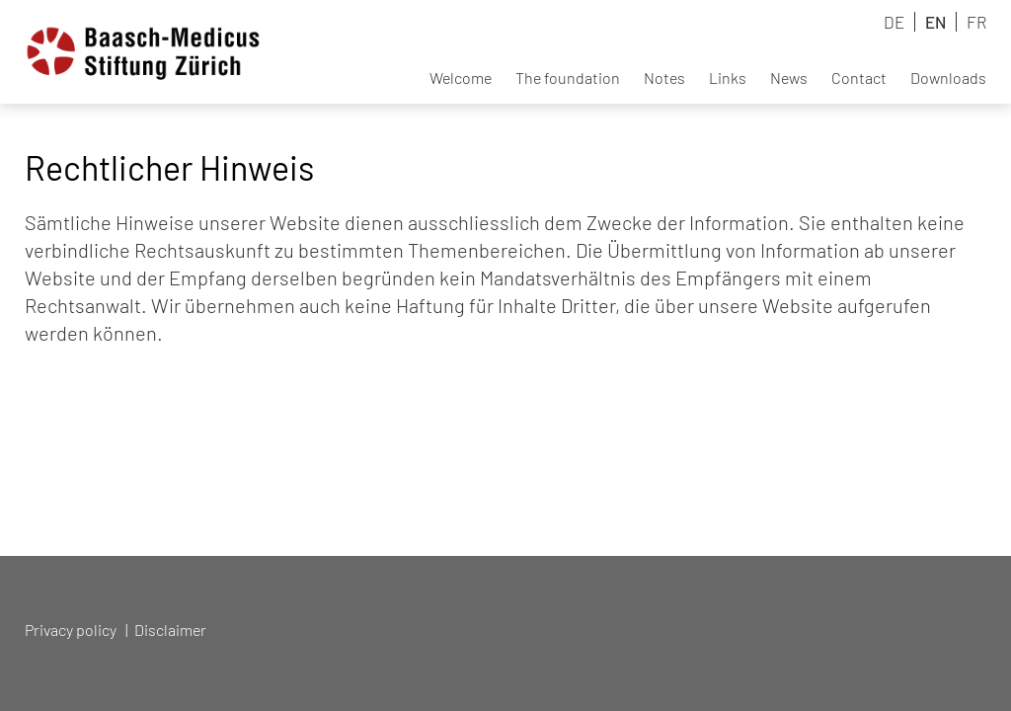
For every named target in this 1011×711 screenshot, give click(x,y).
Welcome (460, 77)
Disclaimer (170, 629)
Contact (859, 77)
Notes (664, 77)
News (789, 77)
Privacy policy (71, 629)
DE (894, 22)
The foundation (567, 77)
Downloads (948, 77)
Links (727, 77)
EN (935, 22)
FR (976, 22)
